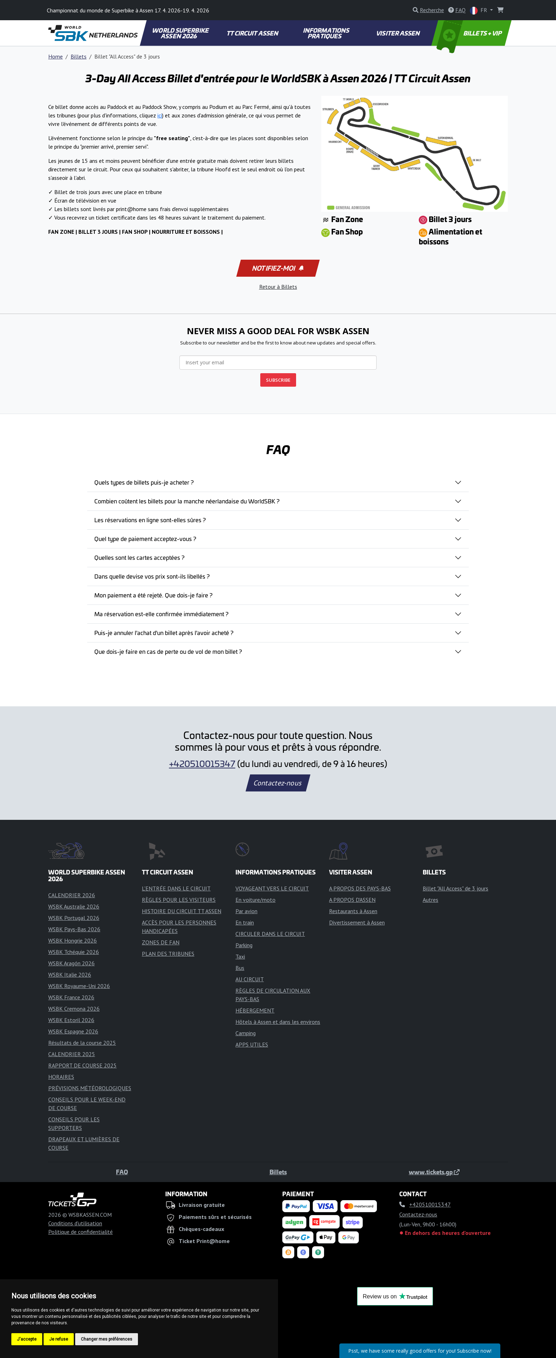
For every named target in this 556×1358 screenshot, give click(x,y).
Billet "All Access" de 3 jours (455, 888)
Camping (245, 1033)
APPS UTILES (251, 1044)
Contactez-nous (278, 783)
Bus (239, 967)
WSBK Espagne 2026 (73, 1031)
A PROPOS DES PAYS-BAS (360, 888)
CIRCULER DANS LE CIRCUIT (270, 933)
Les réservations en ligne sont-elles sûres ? (150, 520)
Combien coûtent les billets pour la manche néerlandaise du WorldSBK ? (186, 501)
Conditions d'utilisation (75, 1223)
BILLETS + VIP (469, 33)
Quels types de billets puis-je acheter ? (144, 482)
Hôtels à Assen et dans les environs (277, 1021)
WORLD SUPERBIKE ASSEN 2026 (180, 33)
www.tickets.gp (434, 1171)
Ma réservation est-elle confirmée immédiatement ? (161, 614)
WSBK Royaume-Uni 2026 (79, 985)
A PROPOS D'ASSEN (352, 899)
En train (244, 922)
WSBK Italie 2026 (69, 974)
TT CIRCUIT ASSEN (253, 33)
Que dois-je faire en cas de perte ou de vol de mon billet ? (168, 651)
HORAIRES (61, 1076)
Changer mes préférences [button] (106, 1339)
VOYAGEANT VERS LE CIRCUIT (272, 888)
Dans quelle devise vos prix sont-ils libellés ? (152, 576)
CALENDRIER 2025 (71, 1054)
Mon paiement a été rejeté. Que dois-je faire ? (153, 595)
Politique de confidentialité (80, 1231)
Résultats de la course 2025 (82, 1042)
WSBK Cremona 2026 (74, 1008)
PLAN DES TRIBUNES (168, 953)
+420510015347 (202, 763)
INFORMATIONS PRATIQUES (326, 33)
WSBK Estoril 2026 (71, 1019)
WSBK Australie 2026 (73, 906)
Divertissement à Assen (357, 922)
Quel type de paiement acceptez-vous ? (145, 538)
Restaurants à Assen (353, 911)
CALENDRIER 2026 (71, 895)
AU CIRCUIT (249, 979)
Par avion (246, 911)
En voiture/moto (255, 899)
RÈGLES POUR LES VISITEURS (179, 899)
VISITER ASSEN (399, 33)
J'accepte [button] (27, 1339)
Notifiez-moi (277, 268)
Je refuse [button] (58, 1339)
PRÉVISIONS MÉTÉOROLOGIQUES (89, 1088)
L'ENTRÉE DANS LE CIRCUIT (176, 888)
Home (55, 56)
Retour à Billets (278, 286)
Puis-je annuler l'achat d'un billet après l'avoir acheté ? (163, 632)
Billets (79, 56)
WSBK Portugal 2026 (73, 917)
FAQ (122, 1171)
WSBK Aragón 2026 (71, 963)
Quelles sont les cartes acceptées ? (139, 557)
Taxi (240, 956)
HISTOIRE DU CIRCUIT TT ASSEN (181, 911)
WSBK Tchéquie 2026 (73, 951)
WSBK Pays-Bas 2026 (74, 929)
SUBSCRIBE (278, 380)
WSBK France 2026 (71, 997)
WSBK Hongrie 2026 (72, 940)
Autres (430, 899)
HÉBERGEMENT (254, 1010)
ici (159, 115)
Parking (243, 945)
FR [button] (479, 10)
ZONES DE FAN (160, 942)
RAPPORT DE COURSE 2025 (82, 1065)
